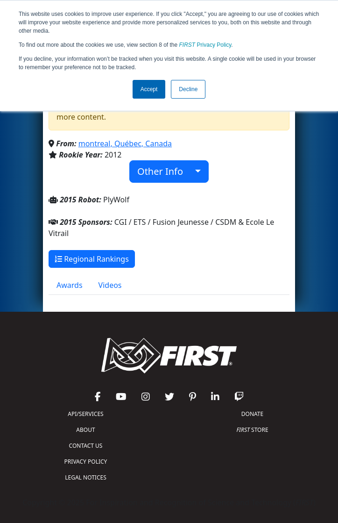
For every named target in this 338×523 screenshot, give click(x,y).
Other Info (165, 171)
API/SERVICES (85, 414)
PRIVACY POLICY (85, 462)
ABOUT (85, 430)
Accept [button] (149, 89)
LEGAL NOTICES (85, 477)
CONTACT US (86, 446)
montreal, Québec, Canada (125, 143)
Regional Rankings (92, 259)
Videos (110, 285)
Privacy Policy (205, 45)
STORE (252, 430)
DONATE (252, 414)
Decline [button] (188, 89)
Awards (69, 285)
